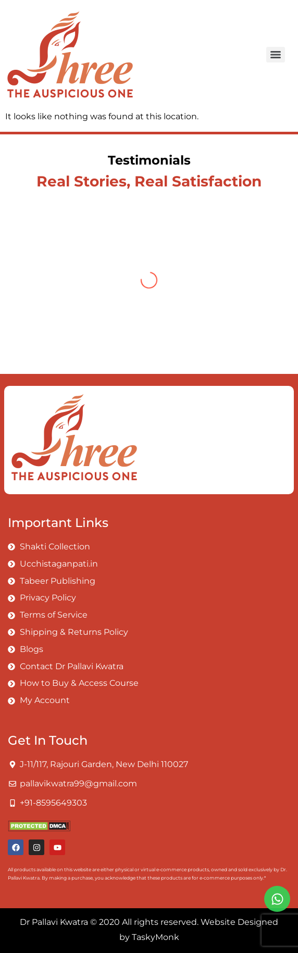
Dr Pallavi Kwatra (54, 922)
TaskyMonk (155, 937)
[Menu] (275, 54)
